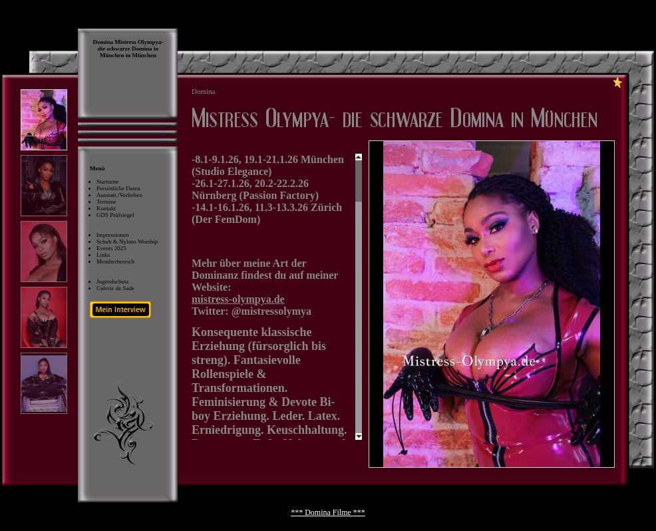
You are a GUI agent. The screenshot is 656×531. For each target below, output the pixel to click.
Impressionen (112, 235)
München (144, 55)
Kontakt (106, 208)
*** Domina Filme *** (328, 512)
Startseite (107, 181)
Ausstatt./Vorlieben (119, 195)
